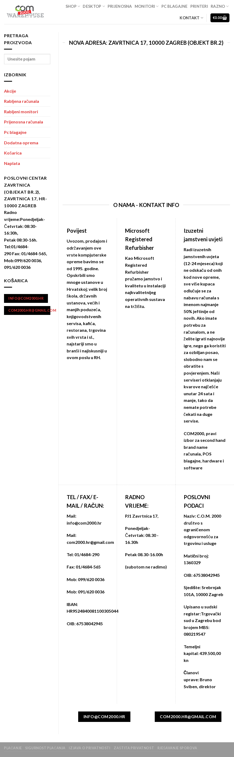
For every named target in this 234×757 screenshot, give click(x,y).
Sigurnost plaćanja (45, 748)
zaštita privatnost (134, 748)
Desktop (94, 6)
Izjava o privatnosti (89, 748)
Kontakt (191, 17)
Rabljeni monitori (21, 111)
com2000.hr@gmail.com (90, 542)
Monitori (147, 6)
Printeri (199, 6)
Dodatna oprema (21, 142)
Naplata (12, 163)
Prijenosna (120, 6)
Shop (73, 6)
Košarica (13, 152)
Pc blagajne (174, 6)
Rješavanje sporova (177, 748)
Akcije (10, 90)
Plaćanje (13, 748)
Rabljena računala (21, 101)
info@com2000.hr (84, 522)
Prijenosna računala (23, 121)
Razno (220, 6)
